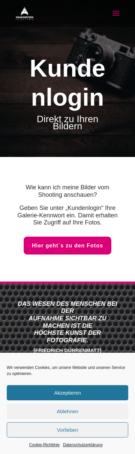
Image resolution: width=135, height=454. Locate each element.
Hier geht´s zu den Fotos (67, 245)
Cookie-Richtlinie (44, 445)
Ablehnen (67, 411)
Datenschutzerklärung (83, 445)
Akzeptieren (67, 393)
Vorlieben (67, 430)
